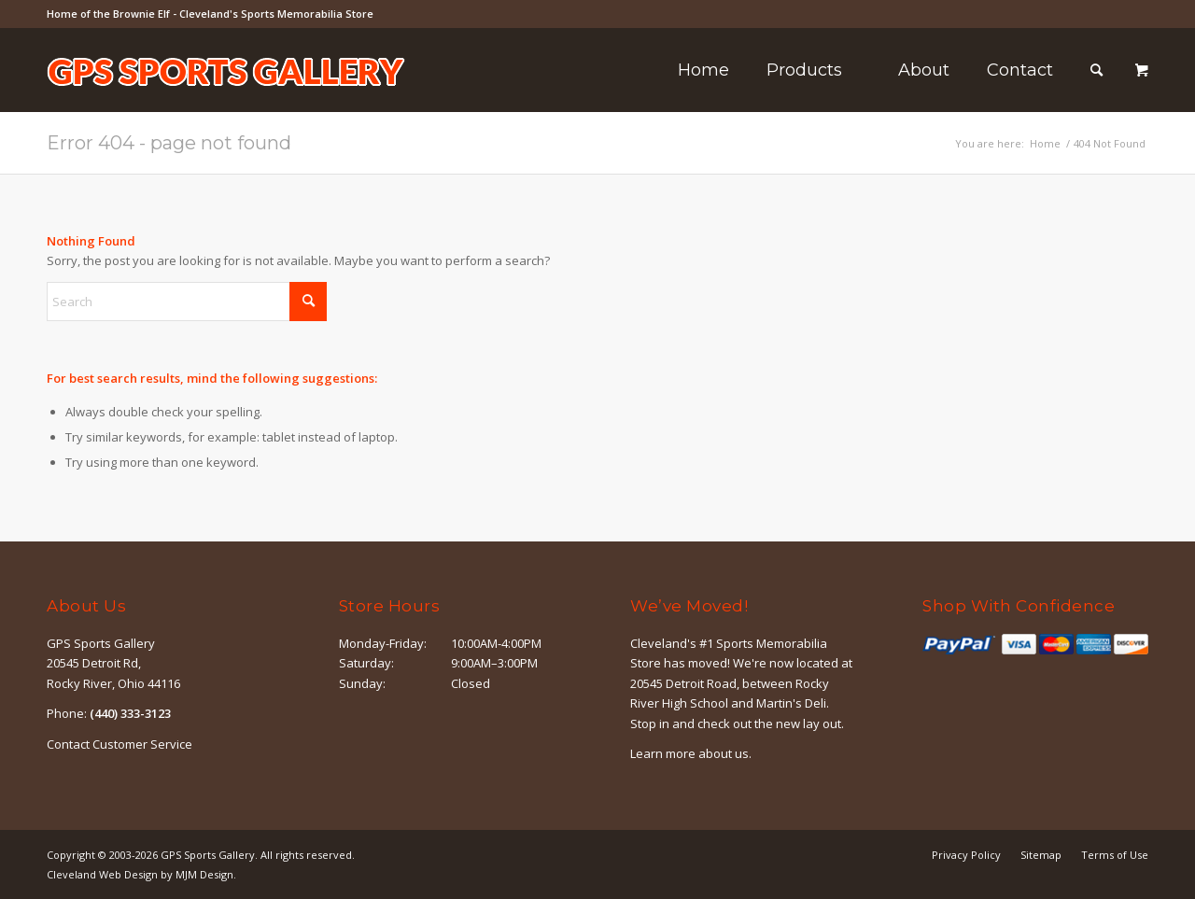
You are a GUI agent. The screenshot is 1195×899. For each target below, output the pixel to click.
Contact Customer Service (119, 744)
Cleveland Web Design (102, 874)
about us (723, 753)
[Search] (1096, 70)
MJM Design (204, 874)
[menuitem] (703, 70)
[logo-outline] (226, 98)
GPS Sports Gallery (208, 855)
